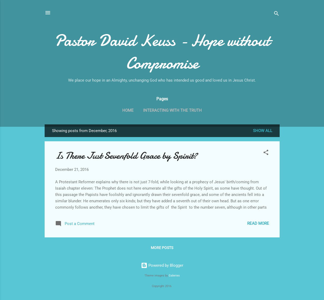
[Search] (276, 14)
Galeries (174, 275)
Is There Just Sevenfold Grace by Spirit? (126, 155)
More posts (162, 248)
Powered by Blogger (162, 265)
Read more (258, 223)
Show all (262, 130)
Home (128, 110)
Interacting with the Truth (172, 110)
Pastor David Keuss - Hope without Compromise (162, 51)
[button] (266, 153)
